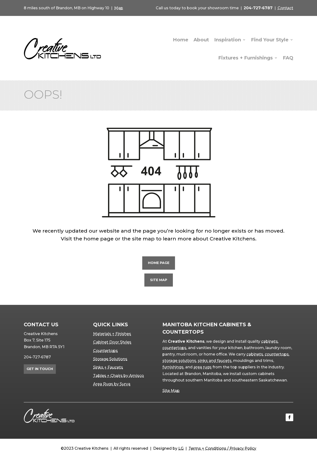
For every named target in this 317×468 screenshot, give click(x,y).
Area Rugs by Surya (111, 384)
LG (181, 448)
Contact (285, 8)
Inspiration (227, 40)
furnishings (173, 367)
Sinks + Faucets (108, 367)
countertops (174, 348)
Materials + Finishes (112, 334)
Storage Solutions (110, 359)
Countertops (105, 350)
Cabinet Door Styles (112, 342)
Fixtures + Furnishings (245, 58)
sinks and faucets (215, 360)
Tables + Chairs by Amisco (118, 375)
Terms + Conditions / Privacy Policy (222, 448)
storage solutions (179, 360)
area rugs (203, 367)
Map (118, 8)
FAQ (288, 58)
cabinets (269, 341)
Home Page (158, 263)
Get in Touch (40, 369)
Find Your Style (270, 40)
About (201, 40)
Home (180, 40)
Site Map (158, 280)
